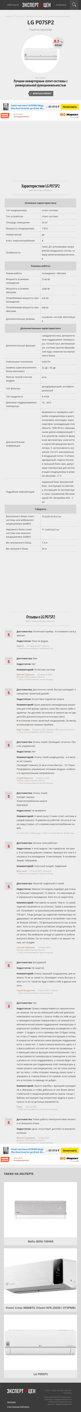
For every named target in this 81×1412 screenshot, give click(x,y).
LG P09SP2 (40, 1374)
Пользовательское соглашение (57, 1397)
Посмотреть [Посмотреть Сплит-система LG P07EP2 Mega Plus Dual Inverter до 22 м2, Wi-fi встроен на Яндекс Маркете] (70, 106)
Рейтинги (13, 5)
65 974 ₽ (52, 106)
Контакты (68, 1393)
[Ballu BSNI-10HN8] (40, 1209)
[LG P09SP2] (40, 1342)
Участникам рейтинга (18, 1407)
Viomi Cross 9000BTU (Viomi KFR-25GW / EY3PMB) (40, 1308)
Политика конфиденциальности (58, 1399)
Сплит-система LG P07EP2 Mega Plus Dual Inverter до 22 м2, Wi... (28, 107)
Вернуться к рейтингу (40, 93)
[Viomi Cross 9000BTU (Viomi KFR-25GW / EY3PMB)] (40, 1276)
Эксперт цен (36, 5)
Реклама (11, 1402)
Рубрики (61, 5)
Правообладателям (63, 1404)
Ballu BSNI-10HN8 (40, 1241)
